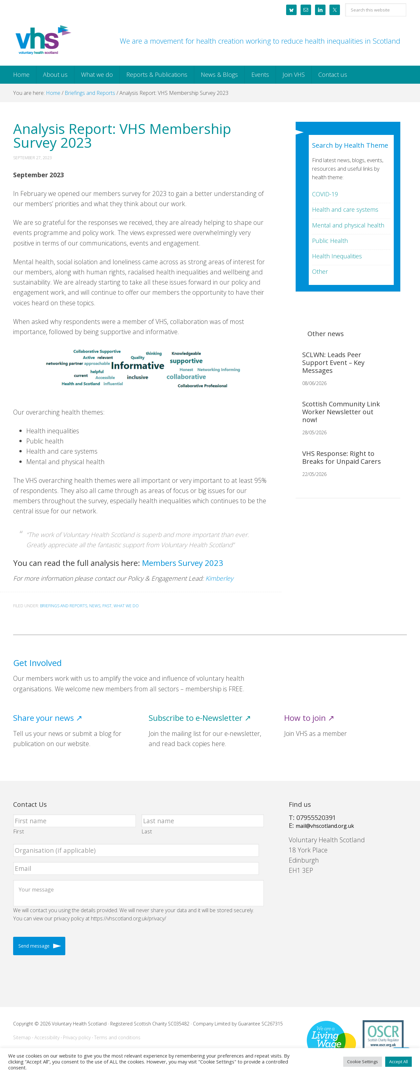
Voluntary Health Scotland (42, 40)
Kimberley (220, 578)
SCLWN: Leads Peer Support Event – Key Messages (333, 362)
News (94, 606)
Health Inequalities (337, 256)
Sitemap (22, 1037)
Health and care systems (345, 209)
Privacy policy (77, 1037)
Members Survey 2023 (182, 562)
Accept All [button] (398, 1061)
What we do (126, 606)
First (18, 831)
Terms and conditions (117, 1037)
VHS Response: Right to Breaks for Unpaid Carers (341, 457)
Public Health (330, 241)
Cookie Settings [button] (362, 1061)
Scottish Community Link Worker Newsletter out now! (341, 411)
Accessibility (46, 1037)
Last (147, 831)
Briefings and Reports (63, 606)
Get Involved (37, 663)
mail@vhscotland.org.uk (325, 825)
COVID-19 (325, 194)
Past (107, 606)
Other (320, 271)
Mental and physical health (348, 225)
